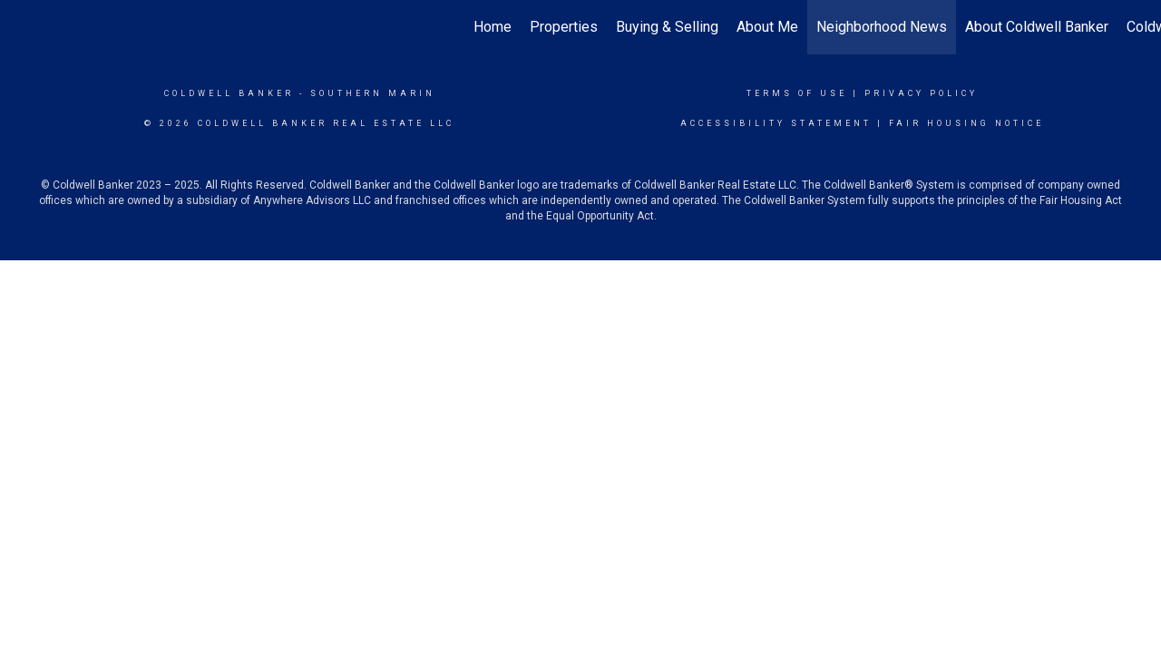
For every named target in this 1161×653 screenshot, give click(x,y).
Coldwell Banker (229, 93)
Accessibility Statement (776, 123)
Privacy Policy (921, 93)
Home (492, 26)
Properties (564, 26)
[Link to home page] (23, 27)
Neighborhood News (881, 26)
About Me (767, 26)
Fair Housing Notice (966, 123)
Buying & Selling (667, 26)
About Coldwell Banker (1036, 26)
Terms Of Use (796, 93)
